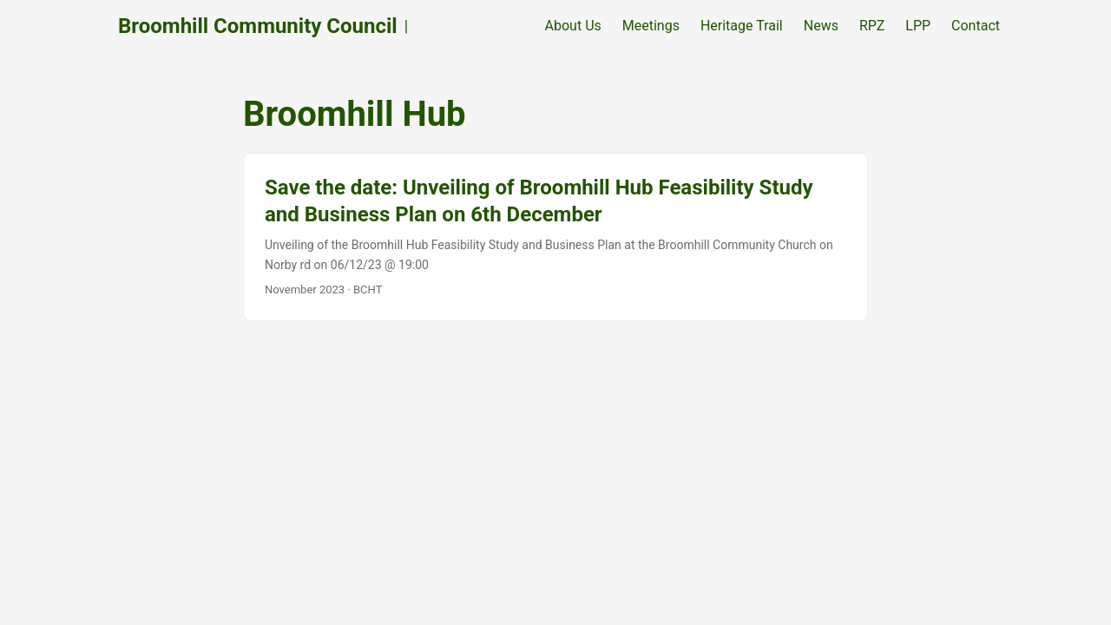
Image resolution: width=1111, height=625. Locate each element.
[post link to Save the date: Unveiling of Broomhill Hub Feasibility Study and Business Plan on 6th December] (555, 237)
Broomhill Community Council (258, 26)
